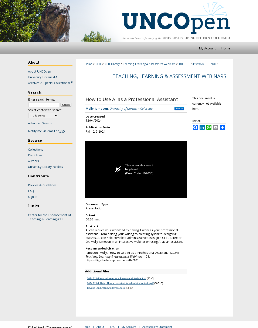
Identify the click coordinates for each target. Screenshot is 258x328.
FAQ (31, 191)
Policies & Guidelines (42, 185)
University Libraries (43, 77)
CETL (98, 64)
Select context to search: (45, 110)
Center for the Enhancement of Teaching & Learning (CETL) (49, 217)
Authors (33, 161)
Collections (35, 149)
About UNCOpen (39, 71)
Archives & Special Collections (50, 83)
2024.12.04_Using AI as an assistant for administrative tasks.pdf (120, 283)
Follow (179, 108)
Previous (198, 64)
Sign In (32, 197)
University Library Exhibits (45, 167)
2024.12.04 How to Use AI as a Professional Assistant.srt (116, 278)
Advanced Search (40, 123)
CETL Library (112, 64)
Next (213, 64)
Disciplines (35, 155)
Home (88, 64)
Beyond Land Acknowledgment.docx (106, 288)
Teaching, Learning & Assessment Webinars (149, 64)
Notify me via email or (46, 131)
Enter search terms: (41, 99)
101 (181, 64)
